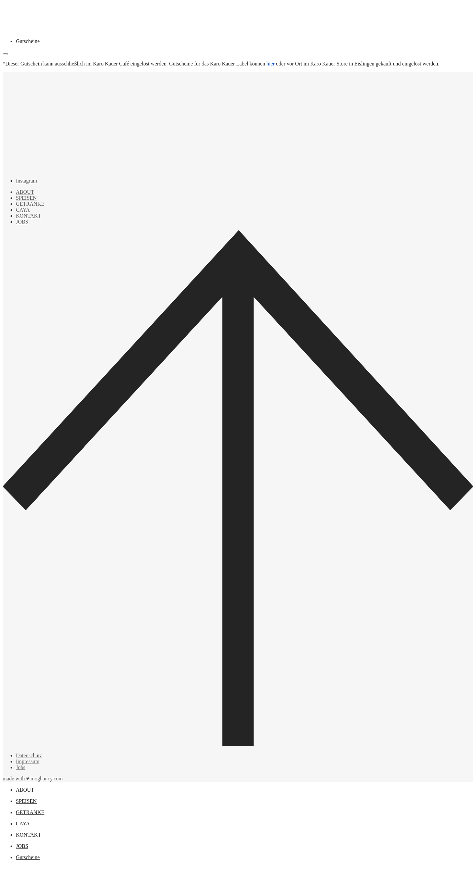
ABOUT (25, 192)
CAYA (23, 210)
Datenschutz (29, 755)
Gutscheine (28, 41)
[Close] (5, 54)
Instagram (26, 181)
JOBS (22, 222)
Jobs (20, 767)
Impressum (27, 761)
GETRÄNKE (30, 204)
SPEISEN (26, 198)
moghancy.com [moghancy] (47, 778)
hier (270, 63)
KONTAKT (28, 216)
